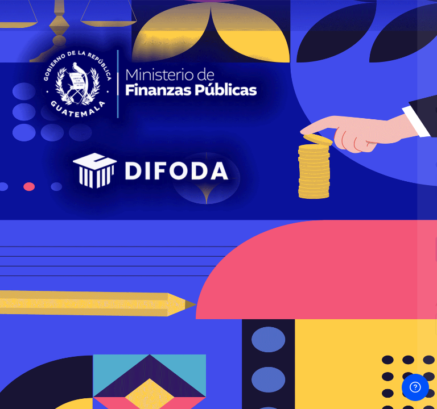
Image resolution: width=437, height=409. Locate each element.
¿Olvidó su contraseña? (381, 217)
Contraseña (236, 165)
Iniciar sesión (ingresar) (317, 248)
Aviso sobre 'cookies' (317, 376)
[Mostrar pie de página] (415, 387)
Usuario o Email (243, 110)
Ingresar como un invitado (317, 323)
